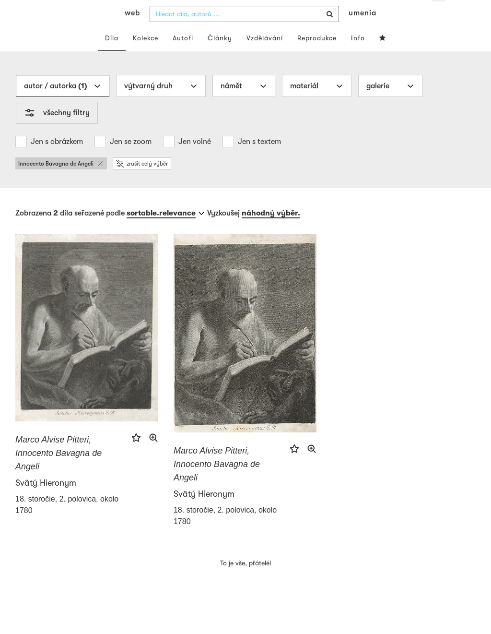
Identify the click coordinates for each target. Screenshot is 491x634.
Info (358, 56)
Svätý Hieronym (45, 501)
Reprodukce (317, 56)
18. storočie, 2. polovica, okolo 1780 (66, 523)
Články (220, 56)
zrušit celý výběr (142, 182)
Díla (111, 56)
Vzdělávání (264, 56)
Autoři (183, 56)
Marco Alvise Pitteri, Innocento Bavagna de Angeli (58, 471)
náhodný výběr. (271, 231)
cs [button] (439, 14)
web (132, 31)
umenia (362, 31)
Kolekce (145, 56)
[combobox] (244, 32)
